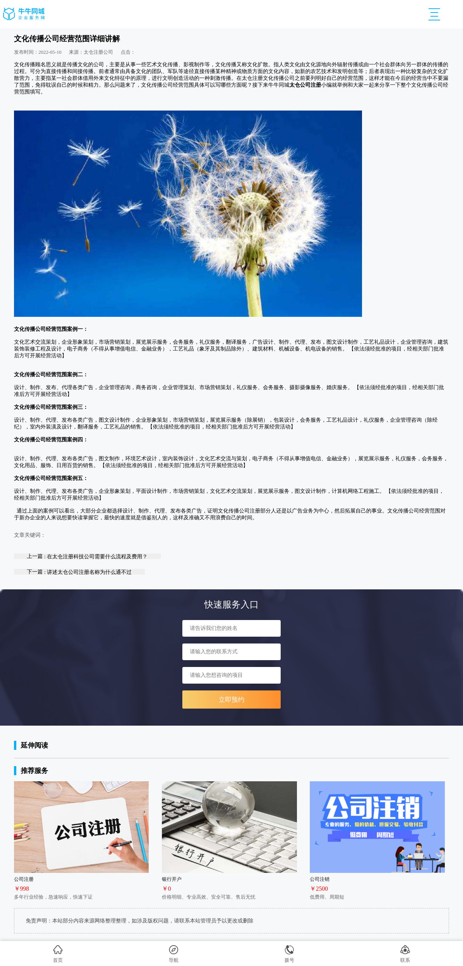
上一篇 (87, 556)
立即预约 (231, 699)
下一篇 (79, 572)
